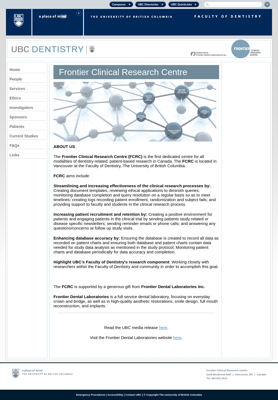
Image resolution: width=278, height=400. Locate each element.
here (163, 327)
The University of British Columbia (19, 22)
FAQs (15, 145)
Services (17, 88)
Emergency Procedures (90, 394)
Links (15, 155)
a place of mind (57, 22)
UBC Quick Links (183, 5)
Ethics (15, 98)
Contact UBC (133, 394)
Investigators (21, 107)
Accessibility (115, 394)
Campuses (121, 5)
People (16, 79)
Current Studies (24, 136)
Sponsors (18, 117)
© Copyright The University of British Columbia (173, 394)
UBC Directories (150, 5)
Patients (17, 126)
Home (15, 69)
